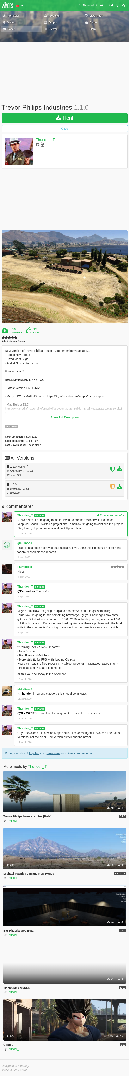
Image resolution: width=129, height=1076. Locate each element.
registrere (53, 753)
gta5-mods (24, 543)
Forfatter (39, 515)
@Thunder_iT (26, 693)
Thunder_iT (45, 140)
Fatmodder (24, 567)
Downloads (16, 332)
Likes (36, 332)
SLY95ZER (24, 689)
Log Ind (34, 753)
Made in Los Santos (14, 1070)
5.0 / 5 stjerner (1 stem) (14, 341)
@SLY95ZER (26, 713)
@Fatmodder (26, 591)
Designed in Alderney (15, 1066)
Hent (64, 118)
